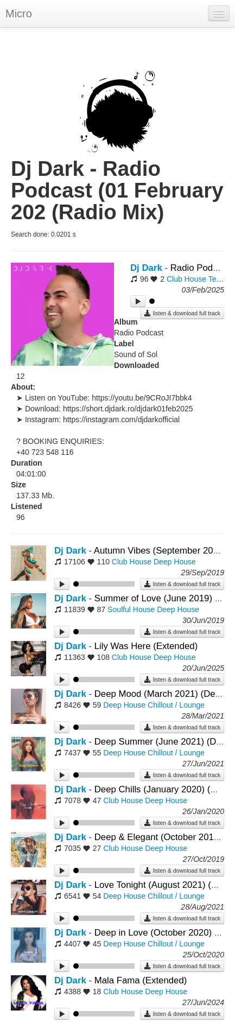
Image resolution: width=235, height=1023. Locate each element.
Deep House (175, 561)
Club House (186, 279)
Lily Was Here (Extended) (146, 646)
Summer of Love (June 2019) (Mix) (164, 598)
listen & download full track (182, 313)
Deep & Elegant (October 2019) (159, 837)
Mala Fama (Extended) (140, 980)
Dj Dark (146, 268)
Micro (18, 14)
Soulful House (131, 609)
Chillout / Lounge (176, 705)
